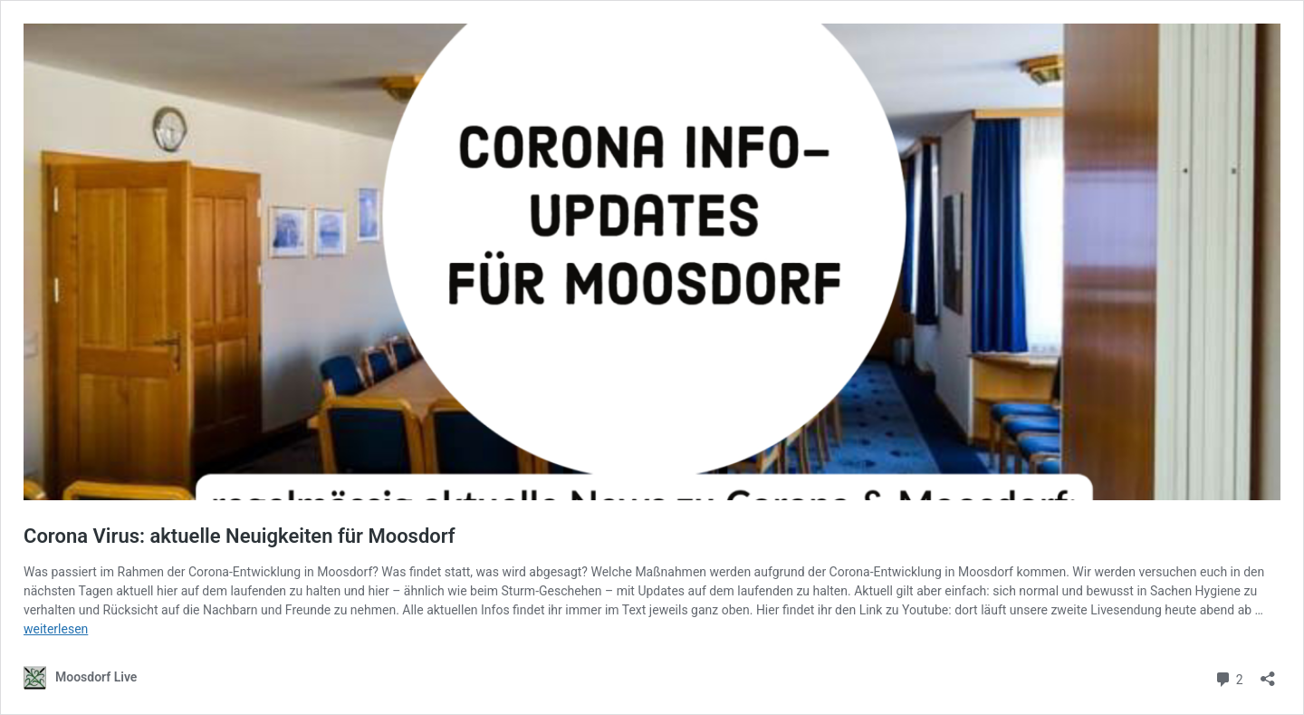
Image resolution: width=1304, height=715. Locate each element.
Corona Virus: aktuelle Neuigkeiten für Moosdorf (239, 536)
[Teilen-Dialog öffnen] (1267, 673)
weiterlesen (56, 629)
